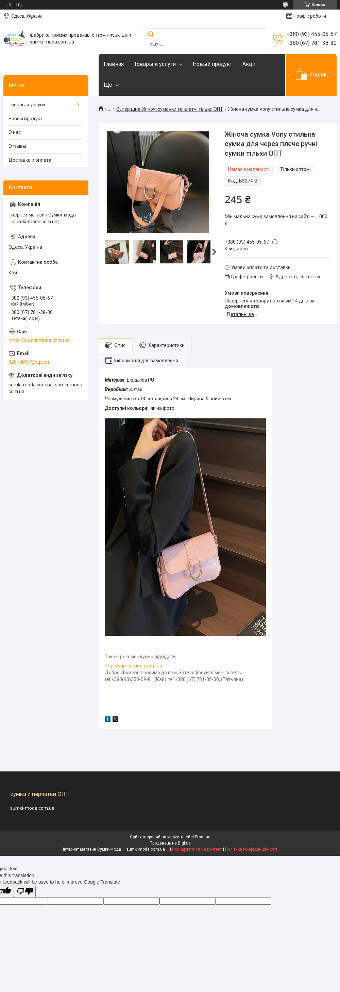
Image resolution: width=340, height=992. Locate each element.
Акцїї (249, 64)
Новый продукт (212, 64)
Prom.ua (202, 837)
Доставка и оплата (29, 160)
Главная (114, 64)
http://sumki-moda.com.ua (133, 665)
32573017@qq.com (29, 362)
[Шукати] (151, 35)
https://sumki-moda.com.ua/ (39, 340)
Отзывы (17, 146)
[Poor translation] (25, 892)
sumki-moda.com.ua (32, 808)
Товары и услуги (155, 64)
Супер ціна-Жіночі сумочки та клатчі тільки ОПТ (169, 109)
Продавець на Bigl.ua (170, 843)
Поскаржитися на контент (197, 849)
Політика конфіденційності (251, 849)
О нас (14, 132)
